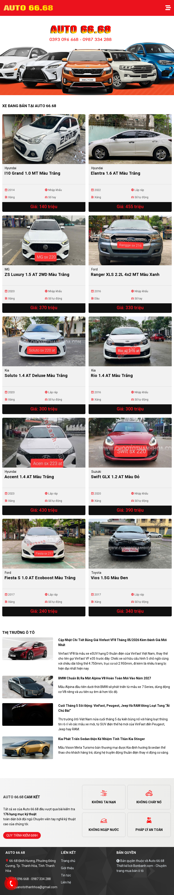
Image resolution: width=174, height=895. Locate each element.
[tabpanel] (87, 58)
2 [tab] (89, 93)
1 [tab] (84, 93)
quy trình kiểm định (22, 835)
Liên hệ (66, 882)
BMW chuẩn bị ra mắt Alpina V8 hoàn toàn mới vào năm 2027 (104, 678)
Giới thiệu (67, 868)
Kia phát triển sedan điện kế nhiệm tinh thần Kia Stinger (101, 739)
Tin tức (66, 875)
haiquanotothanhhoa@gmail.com (33, 887)
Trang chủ (68, 861)
